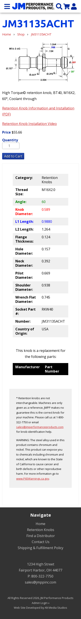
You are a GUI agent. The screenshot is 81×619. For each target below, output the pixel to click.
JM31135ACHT (41, 34)
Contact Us (40, 541)
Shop (21, 34)
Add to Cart (13, 156)
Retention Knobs (40, 529)
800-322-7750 (42, 576)
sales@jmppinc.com (40, 582)
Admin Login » (40, 603)
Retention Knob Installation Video (29, 123)
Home (6, 34)
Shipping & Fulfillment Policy (40, 547)
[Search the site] (59, 6)
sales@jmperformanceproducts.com (40, 427)
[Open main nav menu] (7, 6)
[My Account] (73, 6)
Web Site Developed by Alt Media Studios (40, 608)
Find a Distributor (40, 535)
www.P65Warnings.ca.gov (32, 478)
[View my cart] (66, 6)
